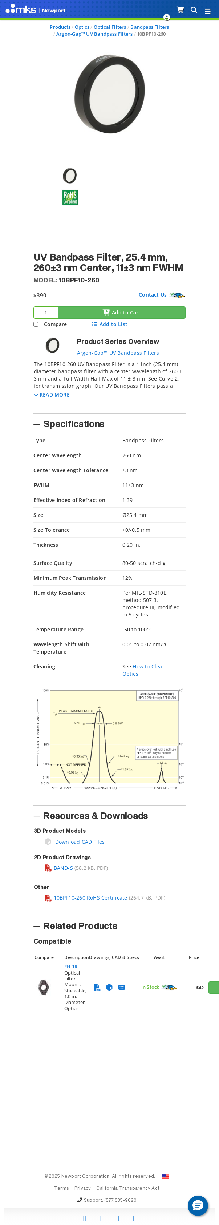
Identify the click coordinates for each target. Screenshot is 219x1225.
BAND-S (58, 867)
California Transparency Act (127, 1188)
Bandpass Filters (149, 27)
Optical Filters (110, 27)
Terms (61, 1188)
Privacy (82, 1188)
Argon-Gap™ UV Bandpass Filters (94, 34)
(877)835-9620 (120, 1200)
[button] (52, 394)
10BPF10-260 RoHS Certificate (85, 897)
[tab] (110, 385)
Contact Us (153, 294)
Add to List (109, 324)
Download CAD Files (74, 841)
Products (60, 27)
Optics (82, 27)
